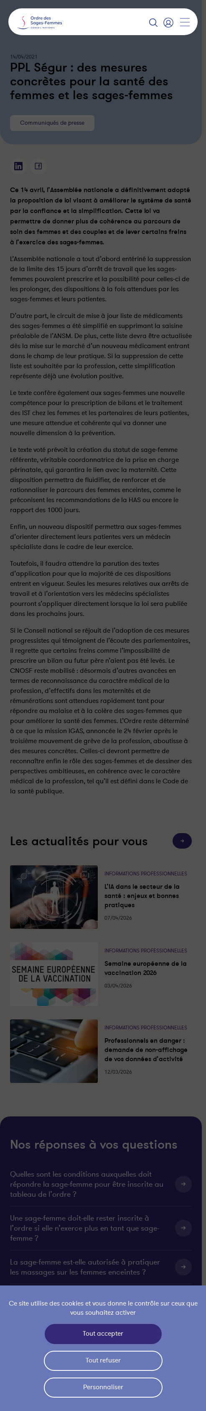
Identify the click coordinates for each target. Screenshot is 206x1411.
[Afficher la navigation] (184, 22)
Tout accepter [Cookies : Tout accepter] (103, 1333)
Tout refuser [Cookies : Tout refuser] (103, 1360)
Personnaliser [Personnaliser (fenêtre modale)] (103, 1387)
